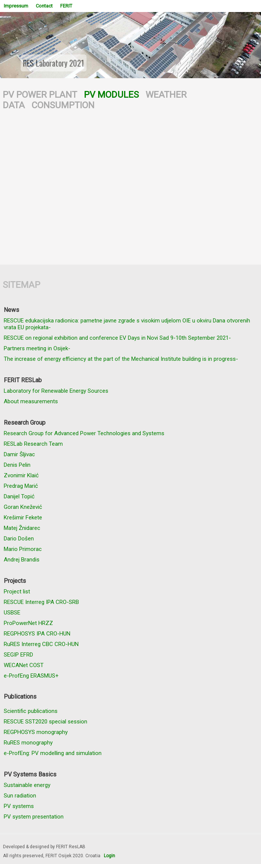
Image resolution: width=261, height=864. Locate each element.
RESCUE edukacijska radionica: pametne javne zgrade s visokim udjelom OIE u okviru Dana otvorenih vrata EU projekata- (127, 324)
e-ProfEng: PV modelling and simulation (53, 753)
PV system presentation (34, 816)
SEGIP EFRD (18, 654)
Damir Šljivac (19, 454)
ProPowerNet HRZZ (28, 623)
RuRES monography (28, 742)
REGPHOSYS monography (36, 732)
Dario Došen (19, 538)
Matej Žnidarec (22, 528)
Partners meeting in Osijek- (37, 348)
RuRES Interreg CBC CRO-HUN (41, 644)
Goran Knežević (23, 507)
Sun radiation (20, 795)
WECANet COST (24, 665)
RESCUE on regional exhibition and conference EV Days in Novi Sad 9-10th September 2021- (117, 337)
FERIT (66, 6)
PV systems (19, 806)
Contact (44, 6)
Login (109, 855)
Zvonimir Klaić (21, 475)
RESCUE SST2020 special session (45, 721)
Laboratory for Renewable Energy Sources (56, 390)
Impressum (16, 6)
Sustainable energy (27, 785)
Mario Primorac (23, 549)
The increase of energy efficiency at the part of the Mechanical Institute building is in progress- (121, 359)
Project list (17, 591)
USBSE (12, 612)
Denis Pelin (17, 465)
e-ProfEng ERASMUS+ (31, 675)
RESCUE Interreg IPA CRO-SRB (41, 602)
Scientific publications (31, 711)
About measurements (31, 401)
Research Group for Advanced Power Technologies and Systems (84, 433)
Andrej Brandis (21, 559)
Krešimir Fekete (23, 517)
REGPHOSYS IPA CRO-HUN (37, 633)
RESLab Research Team (33, 443)
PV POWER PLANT (40, 94)
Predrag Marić (21, 486)
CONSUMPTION (63, 105)
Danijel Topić (19, 496)
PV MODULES (111, 94)
